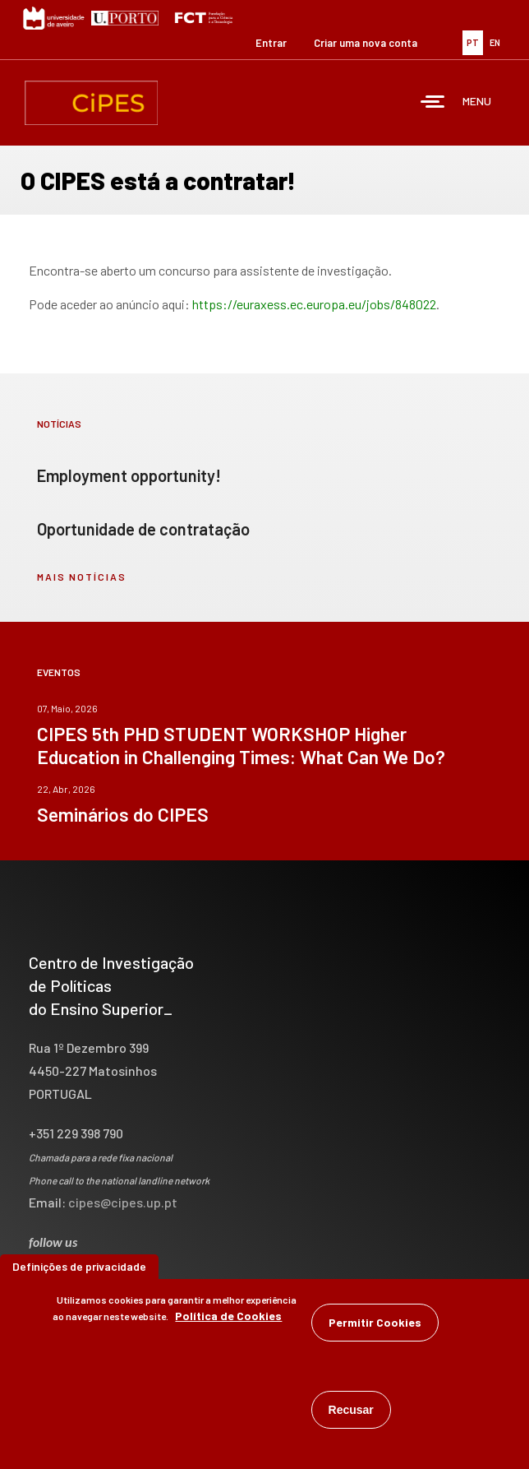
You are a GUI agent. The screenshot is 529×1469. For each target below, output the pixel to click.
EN (495, 42)
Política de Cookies (228, 1318)
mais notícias (81, 576)
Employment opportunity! (129, 475)
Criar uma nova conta (365, 42)
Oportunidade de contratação (143, 529)
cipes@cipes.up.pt (122, 1202)
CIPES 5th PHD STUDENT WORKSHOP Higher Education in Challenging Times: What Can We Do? (241, 745)
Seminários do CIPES (123, 814)
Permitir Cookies (375, 1325)
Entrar (271, 42)
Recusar (351, 1412)
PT (473, 42)
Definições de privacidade (79, 1269)
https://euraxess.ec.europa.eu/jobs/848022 (314, 304)
